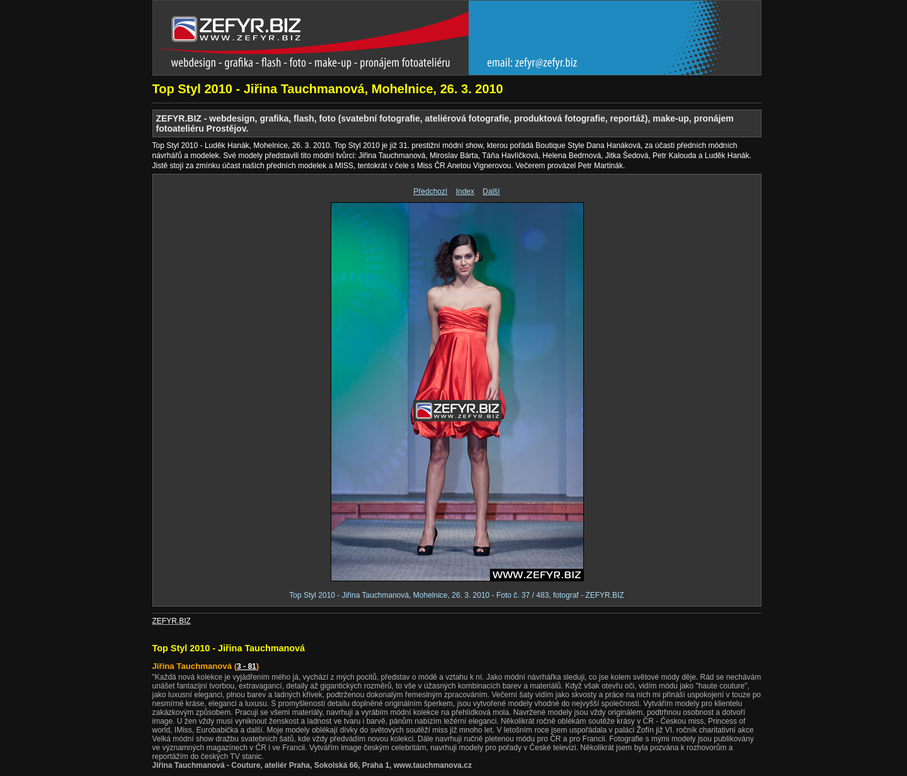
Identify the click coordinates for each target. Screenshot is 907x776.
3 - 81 (246, 666)
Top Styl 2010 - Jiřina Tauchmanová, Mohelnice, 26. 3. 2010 (327, 89)
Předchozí (430, 191)
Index (465, 191)
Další (490, 191)
